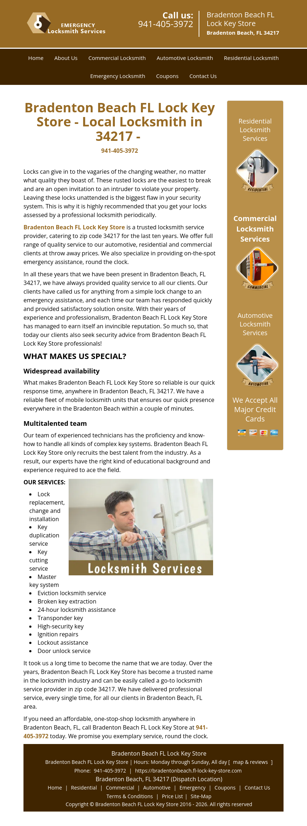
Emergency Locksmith (117, 75)
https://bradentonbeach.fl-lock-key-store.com (188, 770)
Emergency (193, 787)
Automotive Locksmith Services (255, 324)
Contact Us (203, 75)
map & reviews (251, 761)
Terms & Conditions (130, 796)
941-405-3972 (165, 24)
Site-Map (201, 796)
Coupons (167, 75)
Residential (84, 787)
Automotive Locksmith (185, 57)
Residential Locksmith (251, 57)
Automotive (156, 787)
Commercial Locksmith (117, 57)
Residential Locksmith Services (255, 130)
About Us (66, 57)
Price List (172, 796)
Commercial (120, 787)
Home (35, 57)
